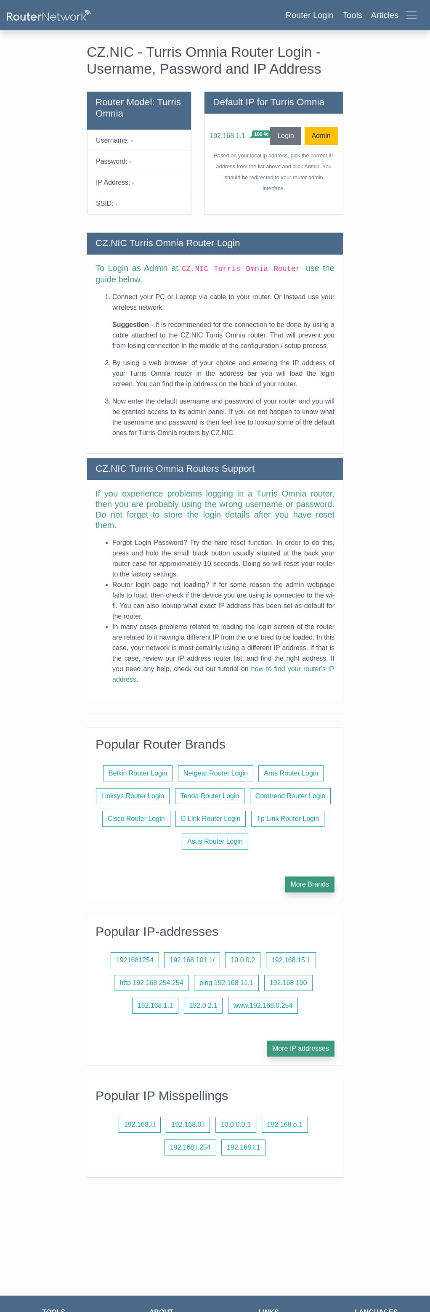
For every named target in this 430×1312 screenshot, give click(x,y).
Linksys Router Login (132, 795)
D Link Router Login (210, 818)
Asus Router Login (215, 841)
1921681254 (135, 960)
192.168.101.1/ (192, 960)
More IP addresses (301, 1048)
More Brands (309, 884)
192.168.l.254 (190, 1147)
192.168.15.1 (291, 960)
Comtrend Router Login (290, 795)
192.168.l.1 (243, 1147)
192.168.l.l (139, 1124)
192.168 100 (288, 982)
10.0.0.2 (243, 960)
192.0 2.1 (203, 1005)
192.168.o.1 (285, 1124)
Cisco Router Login (136, 818)
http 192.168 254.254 (151, 982)
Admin (321, 135)
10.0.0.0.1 (236, 1124)
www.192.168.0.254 (263, 1005)
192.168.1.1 (227, 135)
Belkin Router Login (138, 773)
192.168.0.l (187, 1124)
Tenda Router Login (209, 795)
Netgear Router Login (215, 773)
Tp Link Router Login (288, 818)
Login (285, 135)
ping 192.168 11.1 (226, 982)
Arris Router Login (291, 773)
